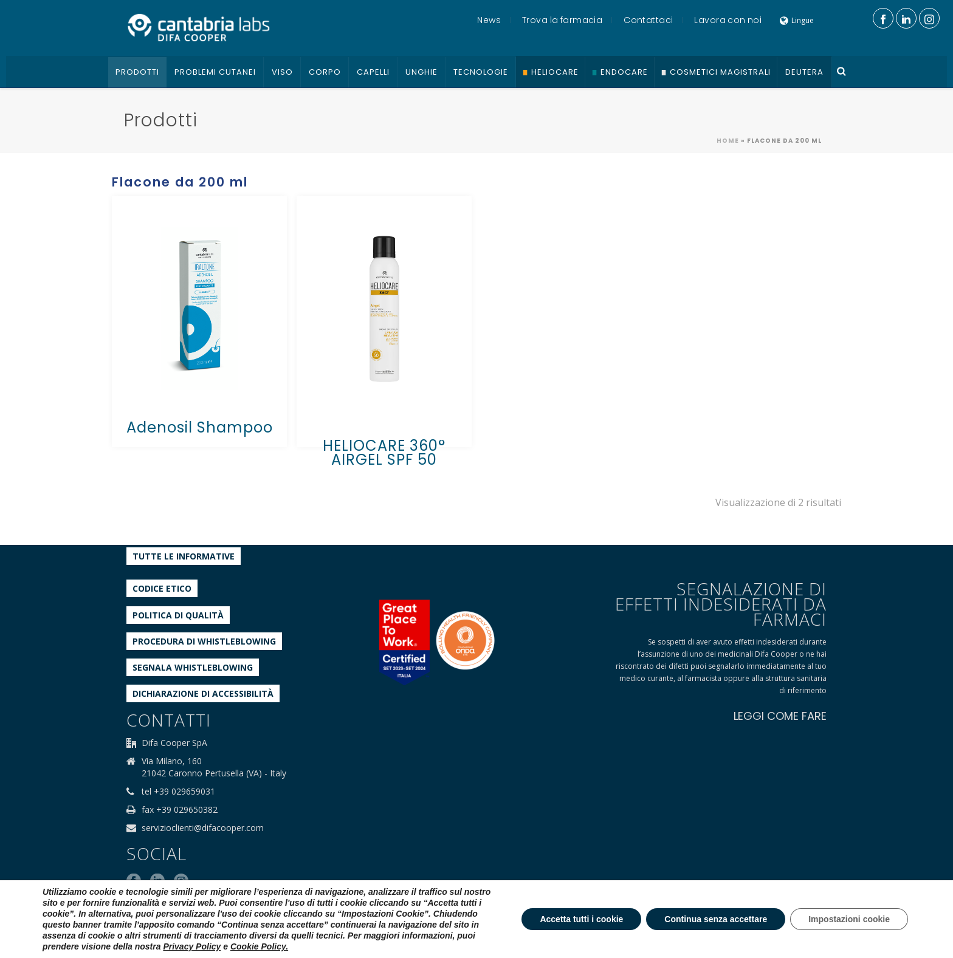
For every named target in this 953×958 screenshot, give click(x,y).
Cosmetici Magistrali (720, 72)
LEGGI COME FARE (780, 716)
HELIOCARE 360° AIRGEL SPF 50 (384, 453)
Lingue (797, 20)
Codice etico (161, 588)
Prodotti (137, 72)
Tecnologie (480, 72)
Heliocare (555, 72)
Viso (282, 72)
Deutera (804, 72)
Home (728, 140)
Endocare (624, 72)
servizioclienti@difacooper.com (203, 828)
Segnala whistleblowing (192, 667)
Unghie (421, 72)
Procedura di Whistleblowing (204, 641)
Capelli (373, 72)
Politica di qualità (178, 615)
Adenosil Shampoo (199, 427)
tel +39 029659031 (178, 791)
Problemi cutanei (215, 72)
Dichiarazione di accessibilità (203, 693)
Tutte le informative (183, 556)
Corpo (325, 72)
